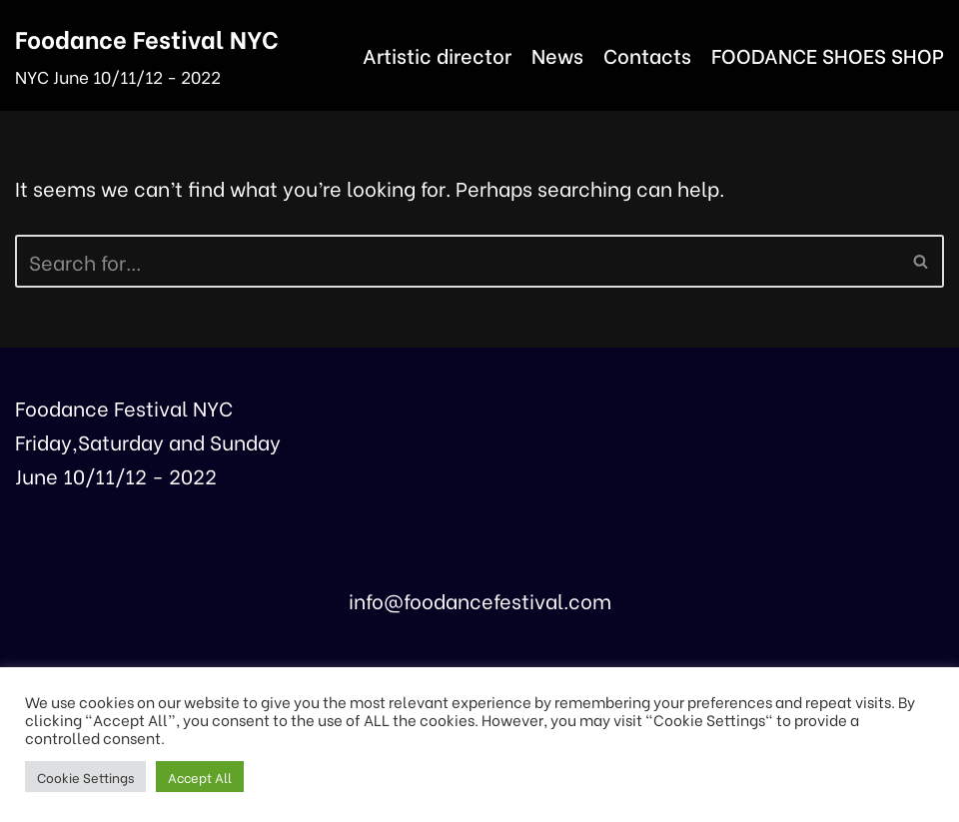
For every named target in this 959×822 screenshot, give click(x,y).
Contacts (647, 54)
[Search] (457, 261)
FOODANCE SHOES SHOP (827, 54)
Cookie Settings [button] (85, 776)
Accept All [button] (200, 776)
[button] (920, 261)
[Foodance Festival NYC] (147, 55)
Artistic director (437, 54)
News (557, 54)
